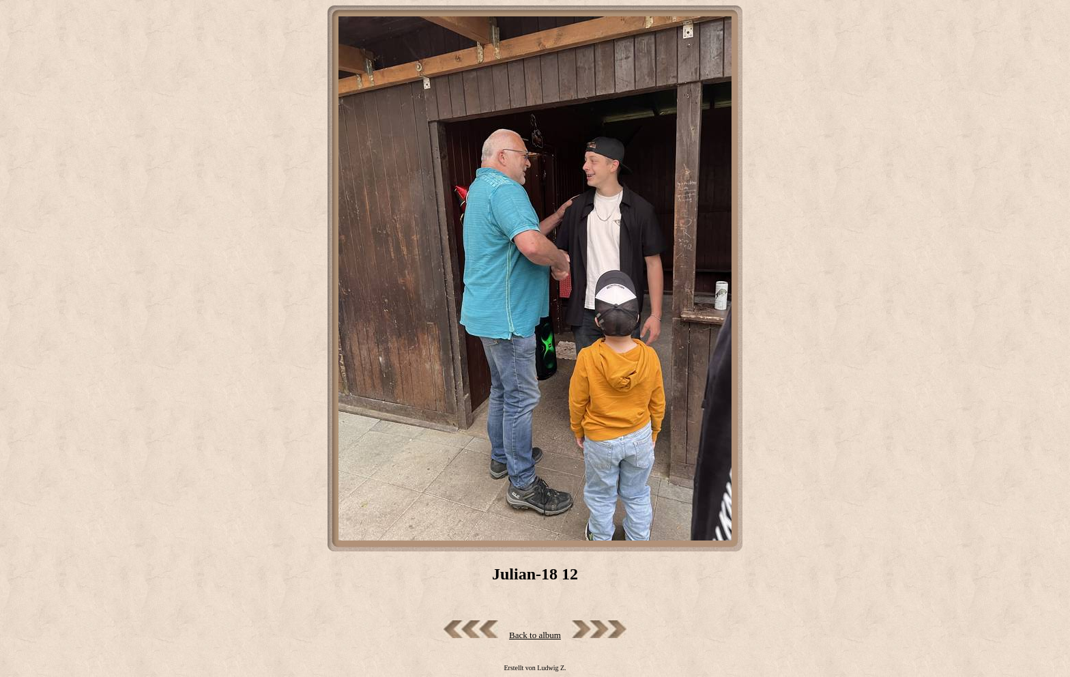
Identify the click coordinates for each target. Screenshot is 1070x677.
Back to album (535, 635)
